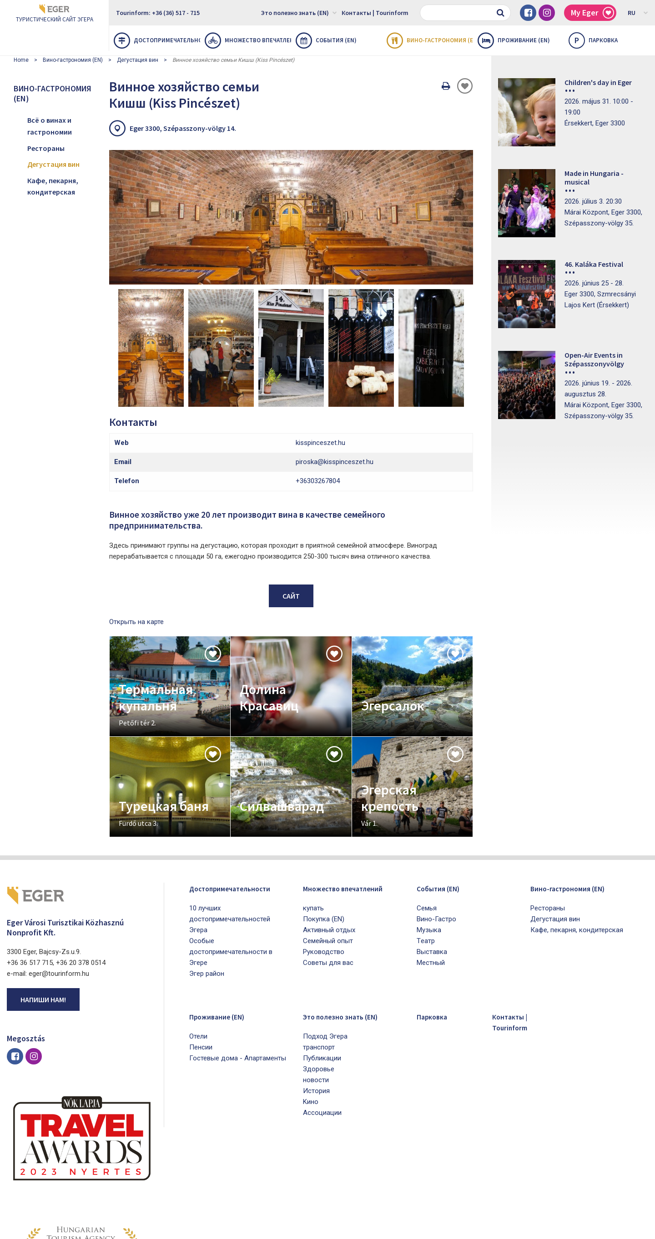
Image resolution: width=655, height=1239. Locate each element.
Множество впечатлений (248, 40)
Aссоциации (322, 1036)
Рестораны (46, 148)
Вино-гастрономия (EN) (430, 40)
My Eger (592, 13)
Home (21, 60)
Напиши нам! (43, 923)
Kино (310, 1025)
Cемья (427, 832)
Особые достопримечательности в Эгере (230, 875)
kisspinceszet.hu (320, 366)
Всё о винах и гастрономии (49, 125)
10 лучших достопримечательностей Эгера (229, 843)
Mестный (431, 886)
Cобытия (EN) (326, 40)
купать (313, 843)
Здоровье (318, 993)
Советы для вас (328, 897)
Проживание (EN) (514, 40)
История (316, 1014)
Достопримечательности (157, 40)
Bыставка (432, 875)
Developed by (605, 1229)
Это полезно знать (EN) (299, 12)
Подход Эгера (325, 960)
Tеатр (426, 864)
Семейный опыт (328, 875)
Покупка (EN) (323, 853)
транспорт (319, 971)
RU (638, 12)
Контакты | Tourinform (375, 13)
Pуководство (323, 886)
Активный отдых (329, 864)
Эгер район (206, 897)
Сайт (291, 519)
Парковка (436, 939)
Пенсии (200, 971)
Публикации (322, 982)
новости (316, 1003)
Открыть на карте (136, 545)
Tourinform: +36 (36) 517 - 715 (158, 13)
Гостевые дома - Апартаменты (237, 982)
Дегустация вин (137, 60)
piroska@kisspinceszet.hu (334, 385)
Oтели (198, 960)
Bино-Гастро (436, 843)
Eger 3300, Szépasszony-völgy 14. (183, 128)
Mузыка (429, 853)
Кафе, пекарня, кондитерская (52, 186)
